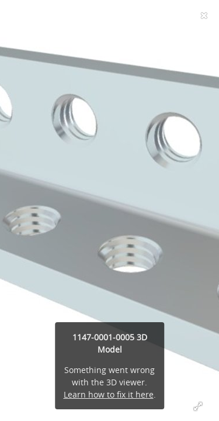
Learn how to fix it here (109, 394)
